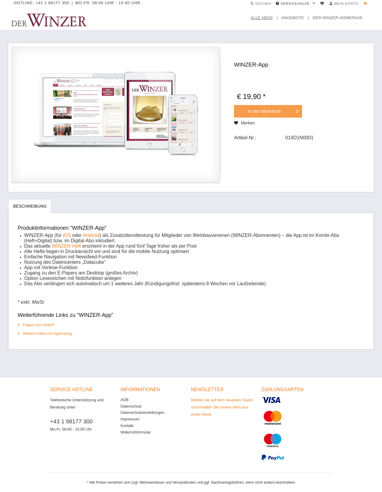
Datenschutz (131, 406)
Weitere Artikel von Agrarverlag (45, 333)
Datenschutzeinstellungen (142, 412)
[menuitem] (260, 3)
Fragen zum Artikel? (36, 325)
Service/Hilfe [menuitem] (293, 3)
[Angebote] (295, 18)
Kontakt (127, 425)
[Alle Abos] (264, 18)
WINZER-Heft (66, 246)
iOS (67, 235)
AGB (125, 399)
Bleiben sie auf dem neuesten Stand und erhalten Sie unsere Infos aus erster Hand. (221, 407)
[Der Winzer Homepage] (339, 18)
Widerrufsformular (136, 432)
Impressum (130, 419)
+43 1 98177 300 (71, 421)
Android (91, 235)
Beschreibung (30, 206)
